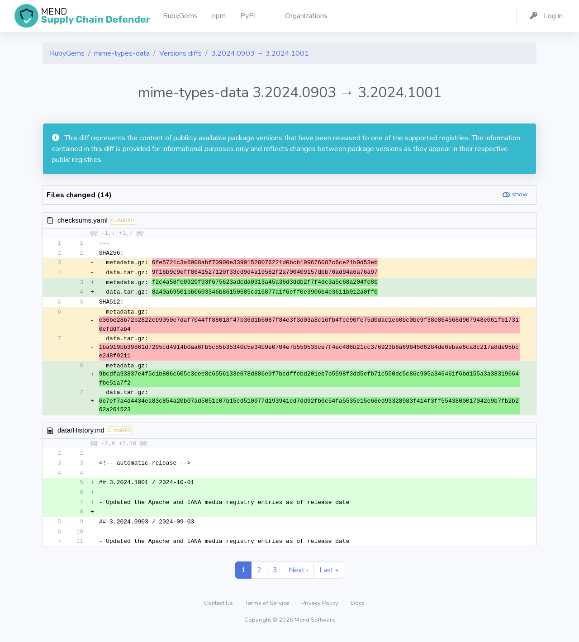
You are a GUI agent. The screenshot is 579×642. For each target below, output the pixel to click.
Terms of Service (267, 608)
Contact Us (219, 608)
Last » (328, 575)
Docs (358, 608)
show (520, 194)
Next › (298, 575)
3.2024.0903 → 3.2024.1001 (260, 53)
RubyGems (67, 53)
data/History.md (80, 432)
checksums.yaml (82, 220)
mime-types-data (122, 53)
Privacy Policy (320, 608)
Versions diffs (180, 53)
